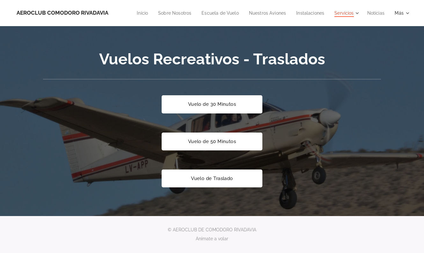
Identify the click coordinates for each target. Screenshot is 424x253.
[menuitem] (159, 13)
